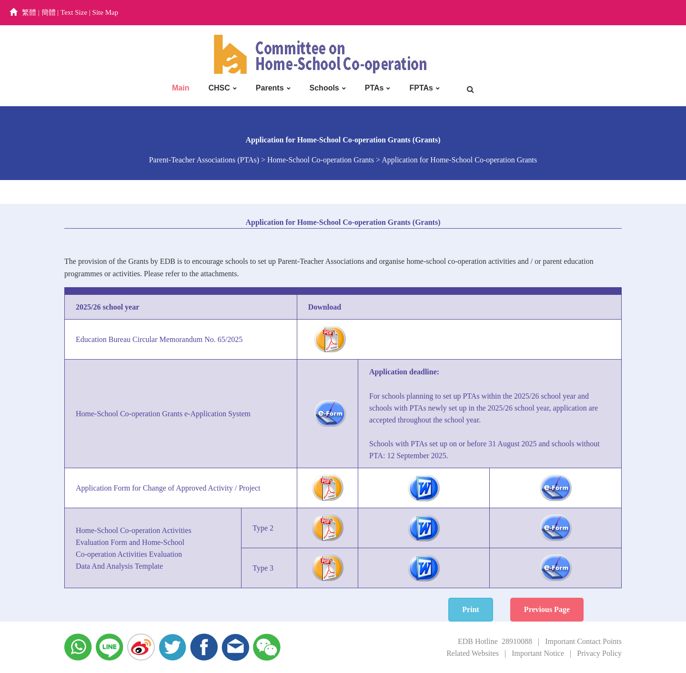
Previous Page (547, 609)
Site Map (105, 12)
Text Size (74, 12)
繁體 (29, 12)
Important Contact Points (583, 641)
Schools (324, 88)
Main (180, 88)
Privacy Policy (599, 653)
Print (470, 609)
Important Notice (538, 653)
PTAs (374, 88)
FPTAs (421, 88)
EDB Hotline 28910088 (495, 641)
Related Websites (472, 653)
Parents (270, 88)
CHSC (219, 88)
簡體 (48, 12)
